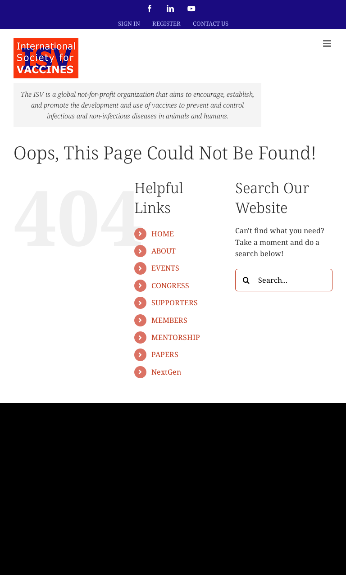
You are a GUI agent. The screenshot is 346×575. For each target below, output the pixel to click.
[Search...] (283, 280)
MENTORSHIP (175, 337)
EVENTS (165, 268)
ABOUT (163, 251)
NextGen (166, 372)
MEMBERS (169, 320)
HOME (162, 234)
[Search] (246, 280)
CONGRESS (170, 285)
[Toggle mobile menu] (327, 43)
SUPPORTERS (174, 303)
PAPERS (164, 354)
